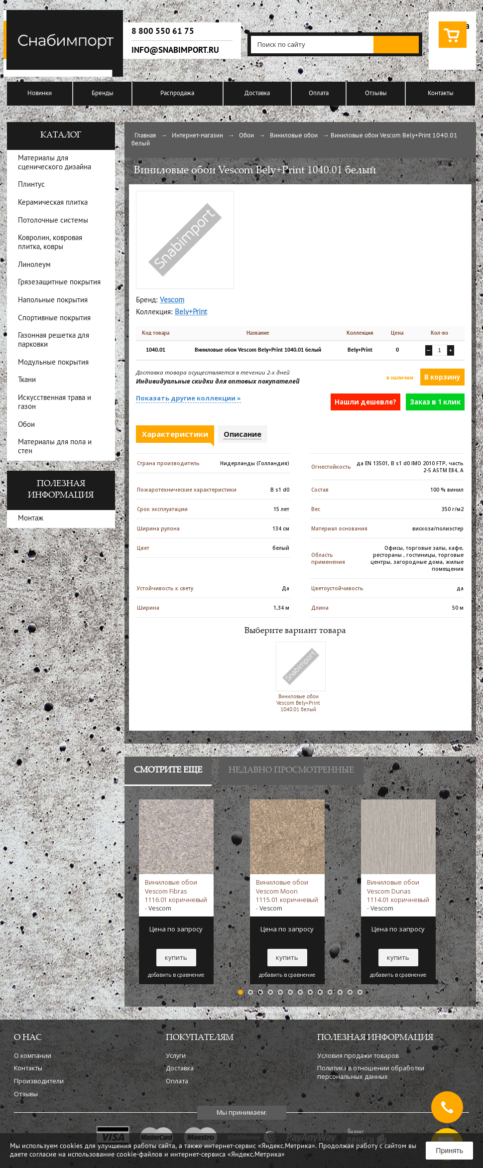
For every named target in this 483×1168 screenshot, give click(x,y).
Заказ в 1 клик (435, 401)
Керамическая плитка (53, 203)
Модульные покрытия (53, 363)
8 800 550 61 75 (162, 31)
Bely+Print (191, 312)
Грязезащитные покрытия (59, 282)
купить (176, 957)
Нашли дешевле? (365, 401)
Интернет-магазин (197, 136)
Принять (449, 1151)
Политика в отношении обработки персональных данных (370, 1072)
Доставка (257, 94)
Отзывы (376, 94)
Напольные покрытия (53, 300)
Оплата (319, 94)
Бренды (103, 94)
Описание (242, 434)
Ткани (27, 380)
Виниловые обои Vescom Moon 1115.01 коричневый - (287, 895)
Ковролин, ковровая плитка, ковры (50, 243)
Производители (39, 1081)
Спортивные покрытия (54, 318)
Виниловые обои (294, 136)
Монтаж (30, 519)
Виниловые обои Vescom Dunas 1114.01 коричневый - (398, 895)
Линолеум (34, 265)
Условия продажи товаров (358, 1055)
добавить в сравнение (176, 975)
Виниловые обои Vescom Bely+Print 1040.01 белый (298, 677)
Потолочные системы (53, 221)
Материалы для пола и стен (55, 447)
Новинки (39, 94)
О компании (32, 1055)
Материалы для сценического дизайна (54, 163)
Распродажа (177, 94)
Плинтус (31, 185)
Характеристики (175, 434)
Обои (246, 136)
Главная (145, 136)
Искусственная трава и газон (54, 402)
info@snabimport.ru (175, 50)
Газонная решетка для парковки (53, 340)
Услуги (176, 1055)
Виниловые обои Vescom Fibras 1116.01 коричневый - (176, 895)
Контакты (441, 94)
